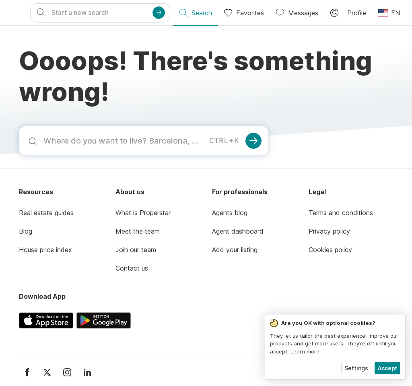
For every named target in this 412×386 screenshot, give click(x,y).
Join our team (135, 250)
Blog (25, 231)
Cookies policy (330, 250)
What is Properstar (143, 213)
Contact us (131, 268)
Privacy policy (329, 231)
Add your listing (235, 250)
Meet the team (137, 231)
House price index (45, 250)
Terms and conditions (341, 213)
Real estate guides (46, 213)
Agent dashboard (238, 231)
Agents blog (229, 213)
